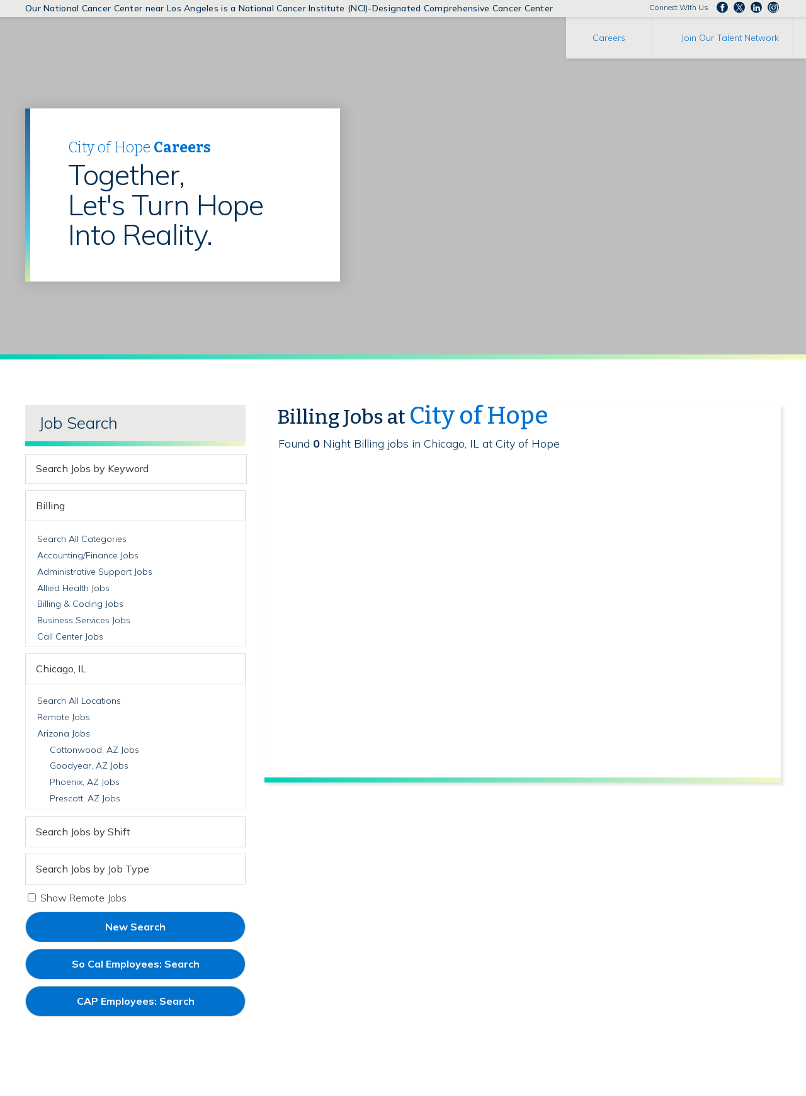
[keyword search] (125, 469)
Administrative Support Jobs (94, 571)
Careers (609, 37)
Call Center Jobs (70, 636)
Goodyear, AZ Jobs (89, 765)
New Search (135, 926)
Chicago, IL (61, 668)
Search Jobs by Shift (83, 831)
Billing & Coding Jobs (80, 603)
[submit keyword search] (235, 469)
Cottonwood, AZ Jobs (94, 749)
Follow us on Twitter (739, 7)
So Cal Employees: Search (157, 968)
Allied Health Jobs (73, 588)
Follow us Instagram (773, 7)
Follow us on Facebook (722, 7)
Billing (50, 505)
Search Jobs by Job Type (92, 868)
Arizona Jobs (63, 733)
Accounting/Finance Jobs (88, 555)
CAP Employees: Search (157, 1005)
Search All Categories (82, 539)
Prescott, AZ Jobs (85, 798)
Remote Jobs (63, 717)
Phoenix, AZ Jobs (85, 782)
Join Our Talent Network (730, 37)
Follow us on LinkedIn (756, 7)
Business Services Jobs (83, 620)
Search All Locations (79, 700)
